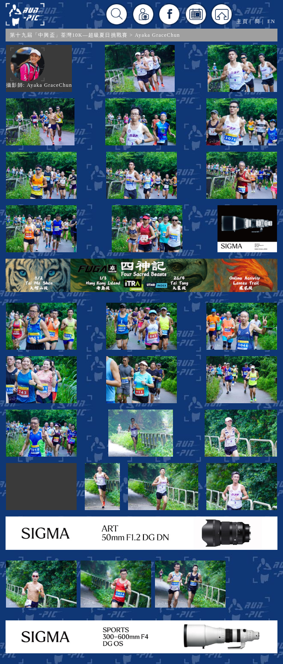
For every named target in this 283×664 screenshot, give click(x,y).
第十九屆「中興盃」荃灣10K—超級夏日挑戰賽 (69, 35)
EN (271, 21)
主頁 (241, 21)
